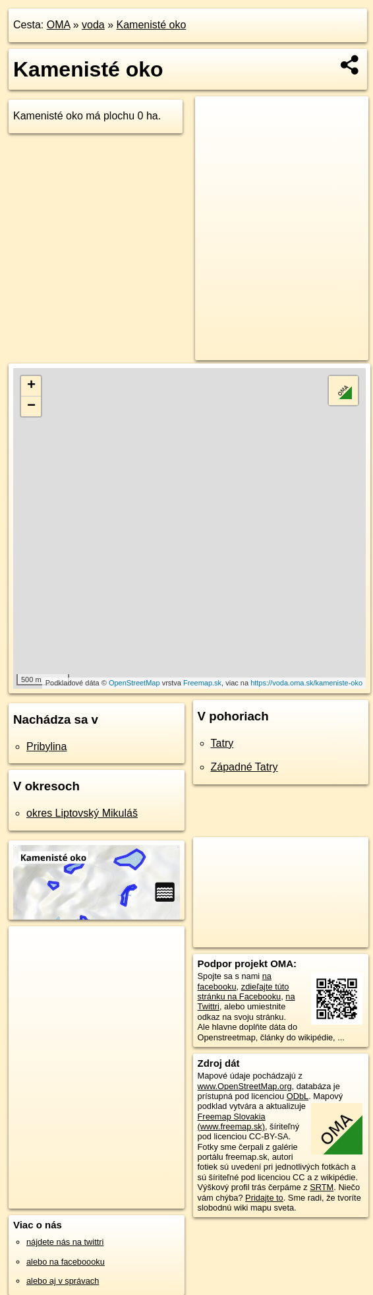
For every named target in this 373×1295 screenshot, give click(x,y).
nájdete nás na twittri (64, 1242)
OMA (59, 24)
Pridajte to (264, 1198)
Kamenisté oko (151, 24)
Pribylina (46, 746)
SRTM (321, 1187)
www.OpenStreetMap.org (245, 1086)
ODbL (297, 1096)
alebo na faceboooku (65, 1262)
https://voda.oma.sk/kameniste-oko (306, 683)
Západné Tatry (244, 767)
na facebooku (235, 981)
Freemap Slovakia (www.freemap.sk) (232, 1121)
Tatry (222, 743)
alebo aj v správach (62, 1281)
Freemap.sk (202, 683)
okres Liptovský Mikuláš (82, 813)
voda (93, 24)
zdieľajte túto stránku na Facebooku (243, 991)
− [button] (31, 406)
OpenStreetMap (134, 683)
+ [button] (31, 386)
